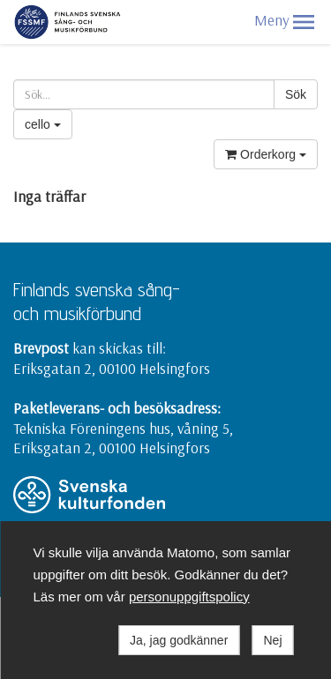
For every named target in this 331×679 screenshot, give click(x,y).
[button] (304, 22)
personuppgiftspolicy (189, 596)
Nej (272, 640)
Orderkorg (265, 154)
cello (43, 124)
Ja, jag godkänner (179, 640)
